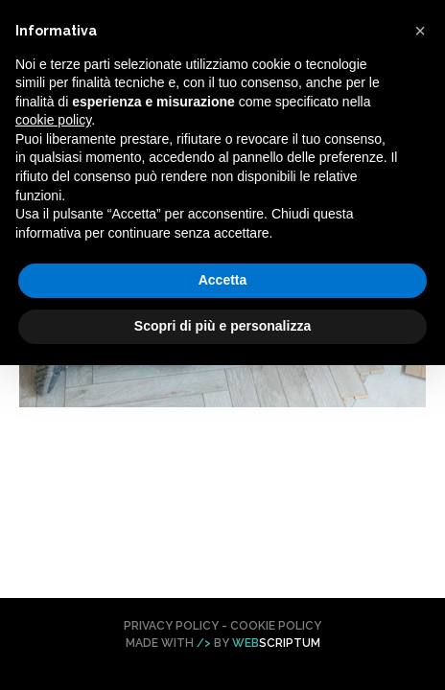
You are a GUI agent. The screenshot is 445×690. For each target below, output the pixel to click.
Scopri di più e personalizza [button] (222, 326)
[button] (420, 30)
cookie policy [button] (53, 119)
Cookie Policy (275, 625)
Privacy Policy (171, 625)
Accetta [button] (223, 280)
